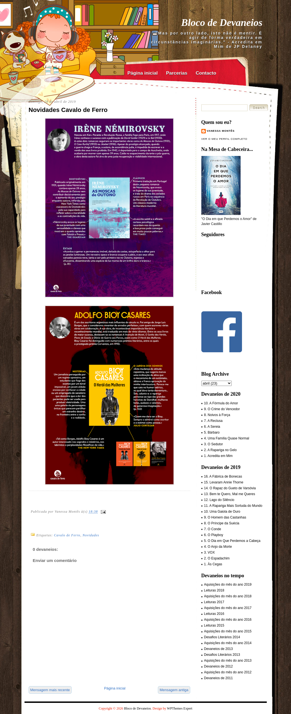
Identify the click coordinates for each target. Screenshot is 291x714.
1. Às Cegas (213, 564)
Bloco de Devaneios (222, 22)
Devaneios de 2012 (218, 666)
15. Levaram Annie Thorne (223, 482)
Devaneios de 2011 (218, 678)
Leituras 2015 (214, 625)
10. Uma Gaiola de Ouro (222, 512)
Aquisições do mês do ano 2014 (228, 643)
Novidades (90, 535)
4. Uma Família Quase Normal (226, 438)
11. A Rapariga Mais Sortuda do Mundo (233, 506)
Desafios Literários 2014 (222, 637)
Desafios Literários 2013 (222, 655)
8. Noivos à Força (217, 415)
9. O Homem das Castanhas (225, 517)
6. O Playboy (213, 535)
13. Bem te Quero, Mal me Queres (229, 494)
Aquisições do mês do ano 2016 (228, 620)
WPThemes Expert (179, 708)
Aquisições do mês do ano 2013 (228, 660)
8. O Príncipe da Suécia (221, 523)
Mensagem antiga (174, 690)
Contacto (206, 73)
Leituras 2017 (214, 602)
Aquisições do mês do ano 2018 (228, 596)
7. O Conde (212, 529)
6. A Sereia (212, 427)
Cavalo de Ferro (67, 535)
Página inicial (143, 73)
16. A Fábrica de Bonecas (223, 476)
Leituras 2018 (214, 590)
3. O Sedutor (213, 444)
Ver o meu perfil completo (224, 139)
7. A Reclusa (213, 421)
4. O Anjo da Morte (218, 547)
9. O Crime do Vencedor (222, 409)
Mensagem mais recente (50, 690)
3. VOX (209, 552)
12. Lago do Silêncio (219, 500)
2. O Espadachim (217, 558)
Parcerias (176, 73)
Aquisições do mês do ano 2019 (228, 584)
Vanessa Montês (221, 130)
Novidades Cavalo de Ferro (68, 109)
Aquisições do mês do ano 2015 (228, 631)
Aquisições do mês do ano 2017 (228, 608)
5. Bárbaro (212, 432)
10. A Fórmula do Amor (221, 403)
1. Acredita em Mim (218, 456)
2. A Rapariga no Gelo (220, 450)
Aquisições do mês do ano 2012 (228, 672)
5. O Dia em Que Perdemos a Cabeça (232, 541)
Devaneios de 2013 (218, 649)
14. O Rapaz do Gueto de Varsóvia (230, 488)
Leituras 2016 (214, 614)
